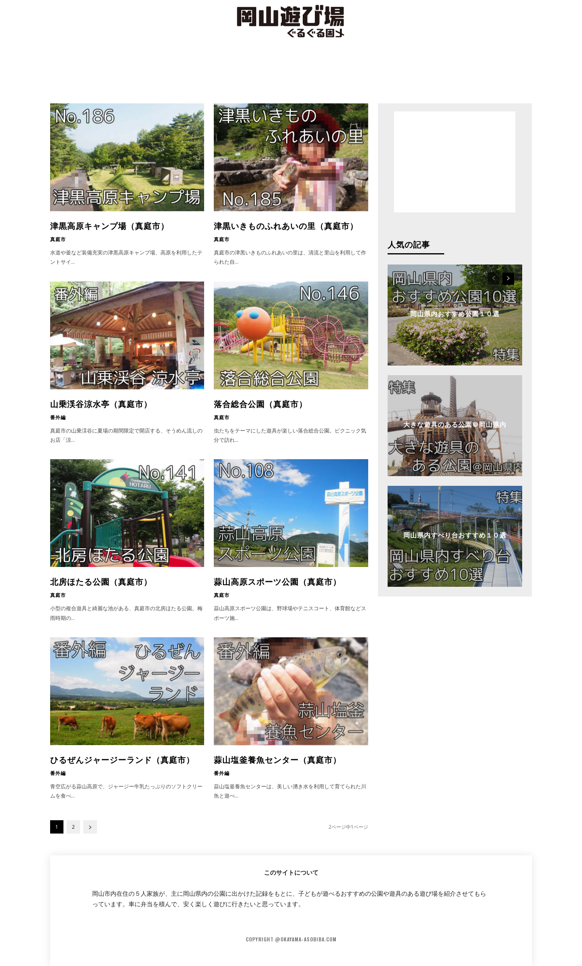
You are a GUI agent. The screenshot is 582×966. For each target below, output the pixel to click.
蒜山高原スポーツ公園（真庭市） (277, 581)
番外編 (58, 417)
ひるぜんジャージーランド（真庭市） (122, 759)
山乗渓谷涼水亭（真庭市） (101, 403)
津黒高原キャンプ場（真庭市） (109, 225)
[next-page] (90, 827)
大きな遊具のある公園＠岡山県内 (454, 424)
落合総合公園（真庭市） (260, 403)
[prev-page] (494, 279)
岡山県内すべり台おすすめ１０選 (454, 535)
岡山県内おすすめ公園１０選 (455, 313)
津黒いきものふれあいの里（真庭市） (286, 225)
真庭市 (58, 239)
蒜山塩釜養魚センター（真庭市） (277, 759)
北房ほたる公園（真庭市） (101, 581)
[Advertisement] (291, 70)
